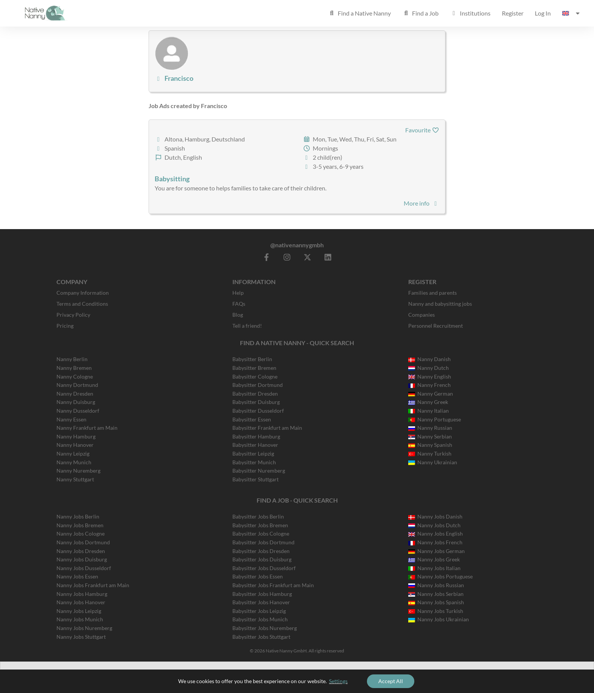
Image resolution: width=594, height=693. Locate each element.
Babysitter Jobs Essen (257, 576)
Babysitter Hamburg (256, 436)
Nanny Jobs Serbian (436, 594)
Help (238, 292)
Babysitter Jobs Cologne (260, 533)
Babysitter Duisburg (256, 402)
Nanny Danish (429, 359)
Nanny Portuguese (434, 419)
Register (512, 13)
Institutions (470, 13)
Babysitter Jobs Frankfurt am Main (273, 585)
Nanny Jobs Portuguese (440, 576)
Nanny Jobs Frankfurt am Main (92, 585)
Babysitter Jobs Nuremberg (264, 628)
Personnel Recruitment (435, 325)
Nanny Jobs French (435, 542)
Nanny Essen (71, 419)
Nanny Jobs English (435, 533)
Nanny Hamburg (76, 436)
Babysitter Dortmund (257, 385)
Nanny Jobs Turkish (435, 611)
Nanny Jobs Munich (79, 619)
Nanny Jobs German (436, 551)
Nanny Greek (428, 402)
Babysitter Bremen (254, 368)
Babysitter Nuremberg (258, 470)
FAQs (238, 303)
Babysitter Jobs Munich (260, 619)
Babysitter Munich (254, 462)
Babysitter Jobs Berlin (258, 516)
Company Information (82, 292)
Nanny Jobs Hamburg (81, 594)
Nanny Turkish (429, 453)
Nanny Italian (428, 410)
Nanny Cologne (74, 376)
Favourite (422, 130)
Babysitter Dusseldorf (258, 410)
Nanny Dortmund (77, 385)
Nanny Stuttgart (75, 479)
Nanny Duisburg (75, 402)
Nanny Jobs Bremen (79, 525)
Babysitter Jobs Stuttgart (261, 636)
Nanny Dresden (74, 393)
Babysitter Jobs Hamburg (262, 594)
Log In (543, 13)
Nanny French (429, 385)
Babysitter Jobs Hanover (261, 602)
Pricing (65, 325)
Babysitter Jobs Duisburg (262, 559)
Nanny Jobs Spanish (436, 602)
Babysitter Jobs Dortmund (263, 542)
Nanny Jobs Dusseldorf (83, 568)
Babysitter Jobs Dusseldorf (264, 568)
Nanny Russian (430, 427)
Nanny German (430, 393)
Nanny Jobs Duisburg (81, 559)
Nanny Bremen (74, 368)
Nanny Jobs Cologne (80, 533)
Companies (421, 314)
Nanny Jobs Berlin (77, 516)
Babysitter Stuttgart (255, 479)
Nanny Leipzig (72, 453)
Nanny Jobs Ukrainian (438, 619)
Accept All (390, 681)
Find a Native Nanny (359, 13)
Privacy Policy (73, 314)
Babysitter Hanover (255, 445)
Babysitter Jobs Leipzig (259, 611)
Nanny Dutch (428, 368)
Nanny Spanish (430, 445)
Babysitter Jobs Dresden (261, 551)
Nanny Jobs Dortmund (83, 542)
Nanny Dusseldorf (77, 410)
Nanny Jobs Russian (436, 585)
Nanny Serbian (430, 436)
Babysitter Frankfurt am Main (267, 427)
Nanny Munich (73, 462)
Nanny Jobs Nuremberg (84, 628)
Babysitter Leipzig (253, 453)
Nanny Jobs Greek (434, 559)
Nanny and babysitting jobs (440, 303)
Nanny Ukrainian (432, 462)
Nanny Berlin (72, 359)
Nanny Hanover (75, 445)
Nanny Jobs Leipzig (78, 611)
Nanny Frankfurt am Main (87, 427)
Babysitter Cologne (254, 376)
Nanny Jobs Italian (434, 568)
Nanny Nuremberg (78, 470)
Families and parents (432, 292)
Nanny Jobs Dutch (434, 525)
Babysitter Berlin (252, 359)
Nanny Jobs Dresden (80, 551)
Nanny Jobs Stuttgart (81, 636)
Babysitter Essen (251, 419)
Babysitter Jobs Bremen (260, 525)
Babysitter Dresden (255, 393)
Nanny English (429, 376)
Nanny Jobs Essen (77, 576)
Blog (237, 314)
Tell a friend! (247, 325)
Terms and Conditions (82, 303)
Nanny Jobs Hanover (80, 602)
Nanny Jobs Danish (435, 516)
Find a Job (420, 13)
